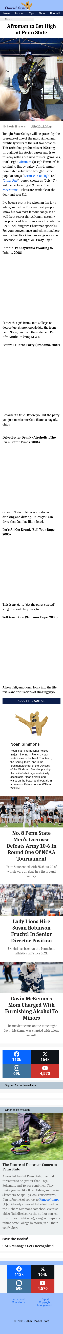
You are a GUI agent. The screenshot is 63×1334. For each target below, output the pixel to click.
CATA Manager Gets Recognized (28, 1246)
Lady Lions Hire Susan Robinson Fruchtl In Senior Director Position (31, 931)
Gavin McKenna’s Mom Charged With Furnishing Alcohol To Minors (31, 1008)
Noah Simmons (16, 126)
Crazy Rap (10, 180)
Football (55, 13)
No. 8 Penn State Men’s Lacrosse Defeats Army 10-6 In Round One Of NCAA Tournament (32, 846)
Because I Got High (36, 176)
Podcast (19, 13)
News (6, 13)
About (42, 13)
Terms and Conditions (18, 1301)
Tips (31, 13)
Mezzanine (10, 190)
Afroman (25, 162)
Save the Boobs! (15, 1239)
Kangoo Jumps (49, 1200)
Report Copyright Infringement (44, 1302)
